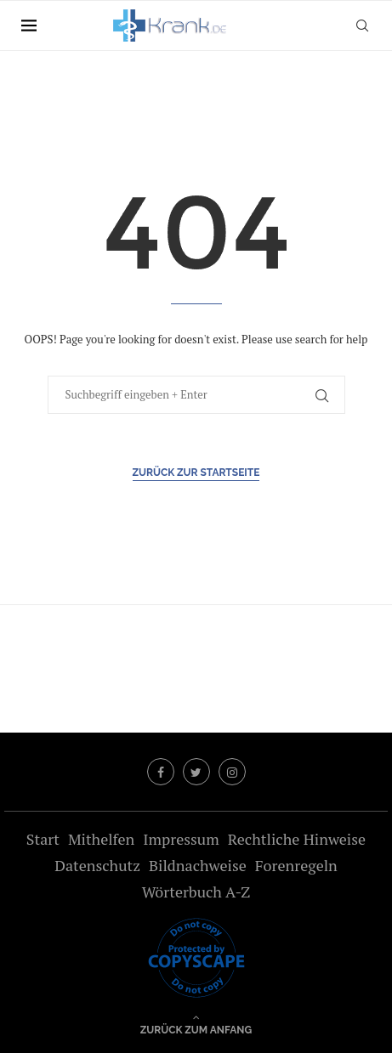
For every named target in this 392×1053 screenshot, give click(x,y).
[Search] (362, 25)
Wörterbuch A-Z (196, 891)
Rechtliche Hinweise (297, 839)
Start (43, 839)
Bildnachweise (198, 865)
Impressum (181, 839)
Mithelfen (101, 839)
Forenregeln (296, 865)
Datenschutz (97, 865)
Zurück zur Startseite (196, 472)
